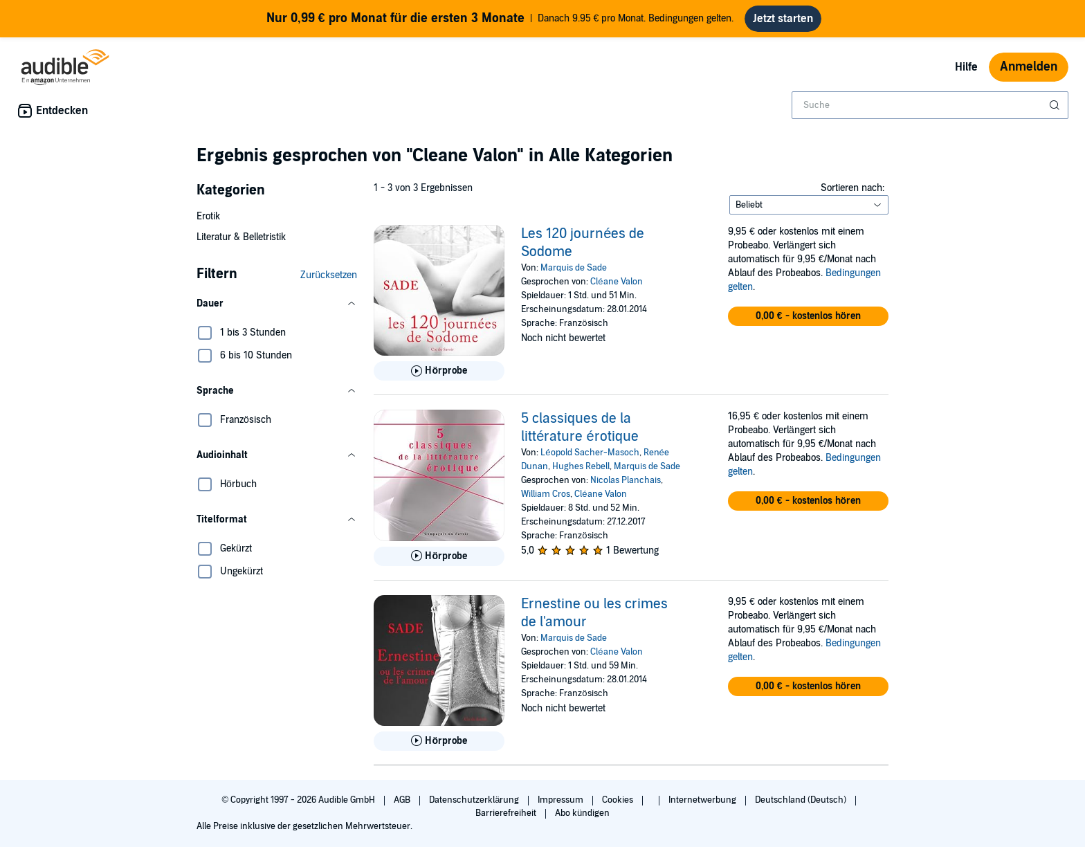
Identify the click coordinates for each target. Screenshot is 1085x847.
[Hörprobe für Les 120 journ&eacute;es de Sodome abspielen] (439, 371)
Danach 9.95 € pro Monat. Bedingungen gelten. (500, 19)
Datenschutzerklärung (475, 799)
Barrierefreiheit (506, 813)
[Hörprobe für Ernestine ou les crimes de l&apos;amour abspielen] (439, 741)
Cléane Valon (616, 281)
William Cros (545, 494)
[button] (277, 304)
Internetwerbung (703, 799)
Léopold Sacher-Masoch (589, 452)
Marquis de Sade (573, 267)
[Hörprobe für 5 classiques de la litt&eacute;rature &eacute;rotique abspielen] (439, 556)
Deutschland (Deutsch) (801, 799)
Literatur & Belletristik (241, 237)
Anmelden (1028, 67)
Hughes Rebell (581, 466)
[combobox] (930, 105)
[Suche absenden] (1055, 105)
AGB (403, 799)
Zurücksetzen (328, 275)
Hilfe (966, 67)
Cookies (618, 799)
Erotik (208, 216)
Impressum (561, 799)
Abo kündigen (582, 813)
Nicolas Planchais (625, 480)
